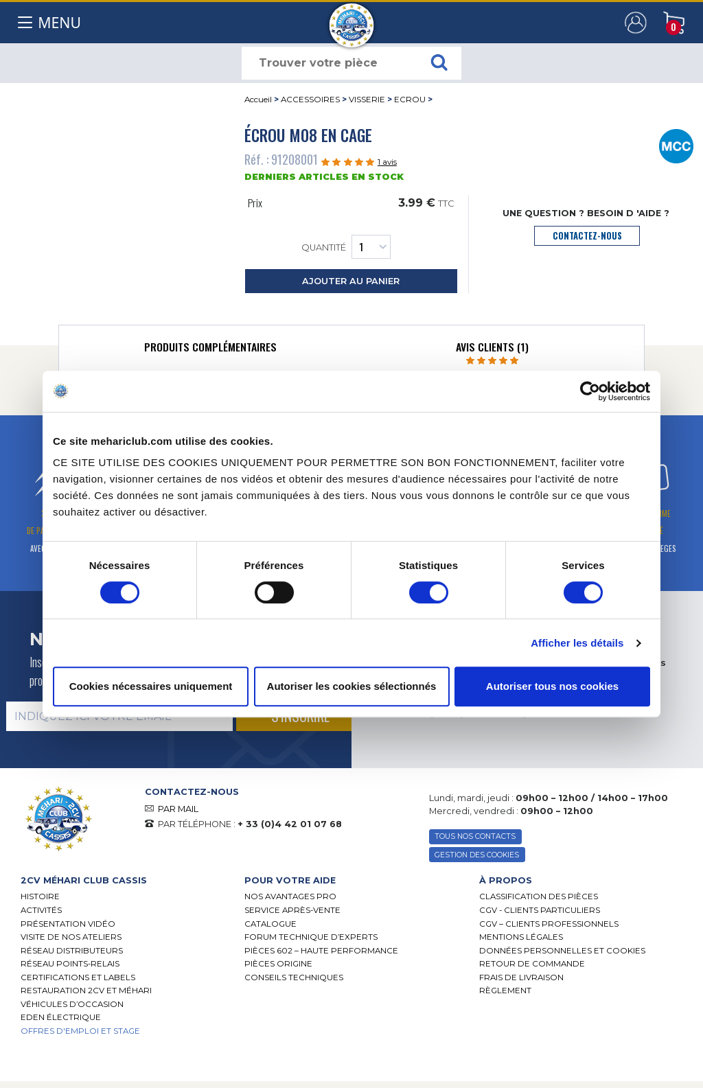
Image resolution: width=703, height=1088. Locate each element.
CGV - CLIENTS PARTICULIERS (539, 910)
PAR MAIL (178, 809)
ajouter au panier (351, 281)
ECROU (410, 99)
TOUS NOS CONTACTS (475, 836)
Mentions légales (521, 937)
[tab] (210, 350)
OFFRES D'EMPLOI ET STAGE (80, 1031)
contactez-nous (587, 235)
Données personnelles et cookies (562, 951)
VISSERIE (367, 99)
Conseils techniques (293, 977)
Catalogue (270, 924)
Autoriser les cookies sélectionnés (352, 686)
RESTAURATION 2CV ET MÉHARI (86, 990)
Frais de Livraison (521, 977)
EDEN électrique (61, 1017)
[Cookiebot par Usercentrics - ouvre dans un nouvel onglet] (590, 391)
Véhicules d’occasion (72, 1004)
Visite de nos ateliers (71, 937)
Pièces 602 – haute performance (321, 951)
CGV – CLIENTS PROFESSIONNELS (549, 924)
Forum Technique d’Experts (311, 937)
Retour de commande (532, 964)
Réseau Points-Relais (70, 964)
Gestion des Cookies (477, 854)
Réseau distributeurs (72, 951)
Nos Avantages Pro (290, 896)
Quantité (346, 247)
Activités (41, 910)
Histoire (40, 896)
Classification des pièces (538, 896)
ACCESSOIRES (310, 99)
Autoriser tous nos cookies (552, 686)
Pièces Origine (278, 964)
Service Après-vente (292, 910)
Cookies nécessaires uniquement (151, 686)
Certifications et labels (78, 977)
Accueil (258, 99)
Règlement (505, 990)
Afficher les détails (577, 643)
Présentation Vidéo (68, 924)
